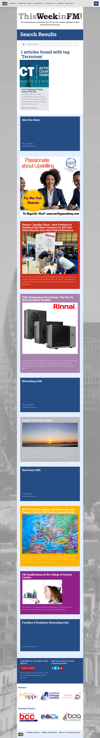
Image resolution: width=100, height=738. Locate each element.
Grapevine (22, 3)
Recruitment (39, 3)
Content (13, 3)
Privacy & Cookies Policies (69, 732)
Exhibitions (51, 3)
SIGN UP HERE (28, 668)
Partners (60, 3)
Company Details (33, 732)
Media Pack (70, 3)
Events (29, 3)
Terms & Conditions (49, 732)
